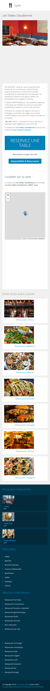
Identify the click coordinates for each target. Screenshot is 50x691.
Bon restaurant (10, 625)
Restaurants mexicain (25, 398)
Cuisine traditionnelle (13, 569)
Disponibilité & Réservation (25, 161)
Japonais (8, 561)
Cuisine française (24, 130)
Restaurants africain (25, 451)
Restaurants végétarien (25, 346)
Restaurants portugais (25, 425)
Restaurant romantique (14, 647)
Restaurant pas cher (12, 629)
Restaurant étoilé (11, 616)
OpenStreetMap (33, 238)
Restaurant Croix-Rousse (14, 604)
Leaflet (24, 238)
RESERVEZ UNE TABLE (25, 143)
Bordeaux (25, 687)
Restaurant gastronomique (15, 612)
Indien (7, 577)
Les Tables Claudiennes (25, 127)
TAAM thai (8, 523)
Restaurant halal (11, 651)
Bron (5, 509)
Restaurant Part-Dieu (13, 600)
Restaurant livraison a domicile (17, 608)
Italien (7, 556)
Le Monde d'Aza (22, 684)
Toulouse (16, 687)
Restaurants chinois (25, 320)
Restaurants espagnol (25, 477)
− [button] (8, 199)
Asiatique (8, 581)
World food (9, 573)
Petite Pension (10, 540)
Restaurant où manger (13, 643)
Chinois (7, 586)
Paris (33, 687)
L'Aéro (6, 506)
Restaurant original (12, 655)
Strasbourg (6, 687)
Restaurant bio (10, 668)
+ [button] (8, 195)
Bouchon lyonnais (12, 565)
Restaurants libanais (25, 372)
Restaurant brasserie (13, 664)
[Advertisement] (22, 65)
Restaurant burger (12, 672)
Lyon (18, 5)
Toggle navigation (4, 6)
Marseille (40, 687)
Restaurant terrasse (12, 621)
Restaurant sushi (11, 660)
